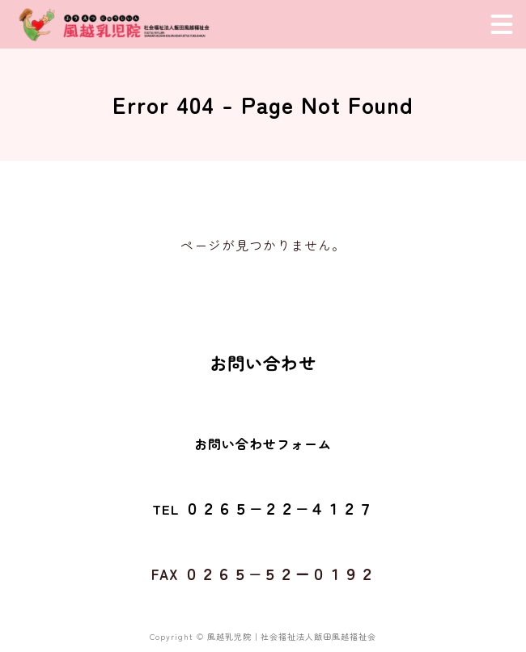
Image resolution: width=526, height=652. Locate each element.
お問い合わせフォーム (263, 443)
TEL (263, 508)
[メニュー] (501, 24)
